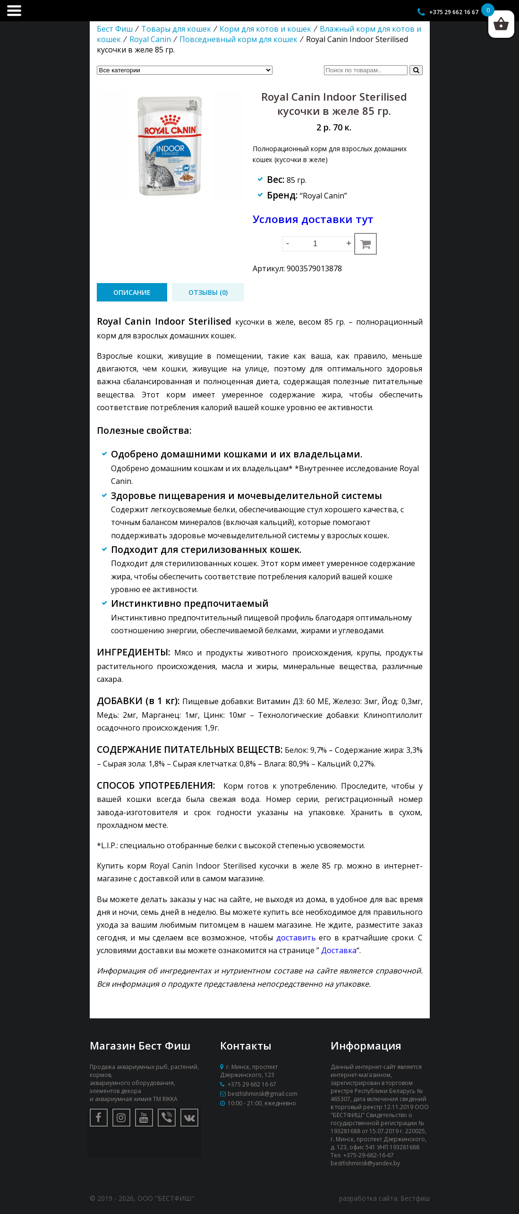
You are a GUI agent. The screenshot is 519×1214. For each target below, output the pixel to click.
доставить (296, 937)
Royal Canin (150, 39)
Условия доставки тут (313, 219)
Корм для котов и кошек (265, 29)
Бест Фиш (115, 29)
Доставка (339, 950)
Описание (132, 292)
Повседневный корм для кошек (238, 39)
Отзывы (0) (208, 292)
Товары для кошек (176, 29)
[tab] (132, 292)
